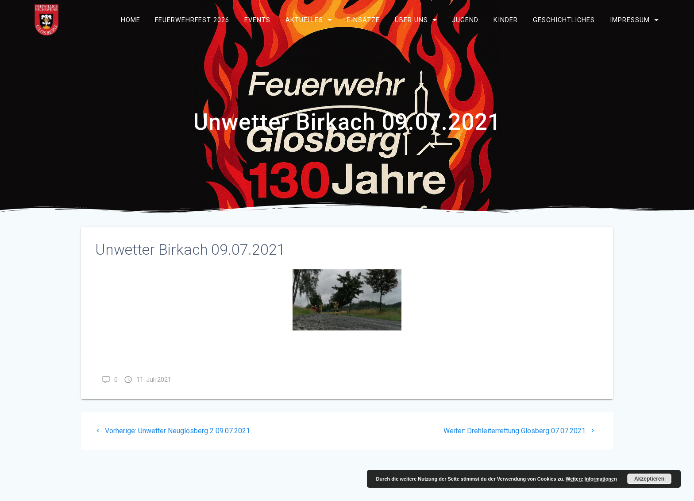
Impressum (630, 19)
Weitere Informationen (591, 479)
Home (130, 19)
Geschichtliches (564, 19)
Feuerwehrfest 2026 (192, 19)
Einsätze (363, 19)
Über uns (411, 19)
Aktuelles (304, 19)
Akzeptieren (649, 479)
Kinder (506, 19)
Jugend (465, 19)
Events (257, 19)
